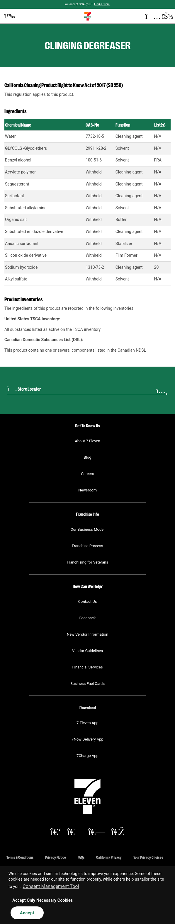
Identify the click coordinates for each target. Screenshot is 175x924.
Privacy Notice (55, 857)
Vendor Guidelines (87, 651)
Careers (87, 474)
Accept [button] (27, 913)
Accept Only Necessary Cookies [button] (42, 900)
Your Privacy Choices (148, 857)
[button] (7, 16)
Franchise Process (87, 546)
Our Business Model (88, 529)
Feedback (87, 618)
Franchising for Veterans (87, 562)
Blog (87, 457)
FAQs (81, 857)
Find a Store (102, 4)
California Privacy (109, 857)
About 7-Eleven (87, 441)
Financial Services (87, 667)
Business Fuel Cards (87, 683)
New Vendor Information (87, 634)
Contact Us (87, 601)
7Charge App (87, 755)
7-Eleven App (87, 723)
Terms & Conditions (19, 857)
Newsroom (87, 490)
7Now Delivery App (87, 739)
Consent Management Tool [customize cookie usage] (51, 886)
